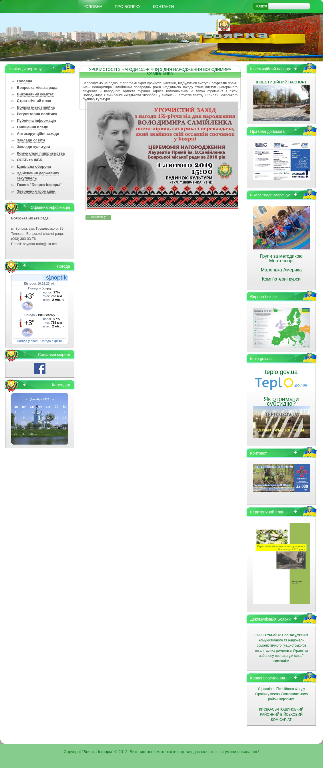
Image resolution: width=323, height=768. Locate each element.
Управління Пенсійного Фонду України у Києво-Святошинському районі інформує (281, 694)
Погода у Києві (27, 341)
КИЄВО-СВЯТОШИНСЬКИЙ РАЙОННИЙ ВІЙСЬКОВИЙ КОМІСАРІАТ (281, 714)
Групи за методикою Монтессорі (281, 258)
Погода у (39, 288)
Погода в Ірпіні (51, 341)
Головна (92, 6)
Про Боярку (128, 6)
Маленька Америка (281, 269)
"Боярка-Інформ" (97, 751)
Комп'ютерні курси (281, 279)
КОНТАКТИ (163, 6)
